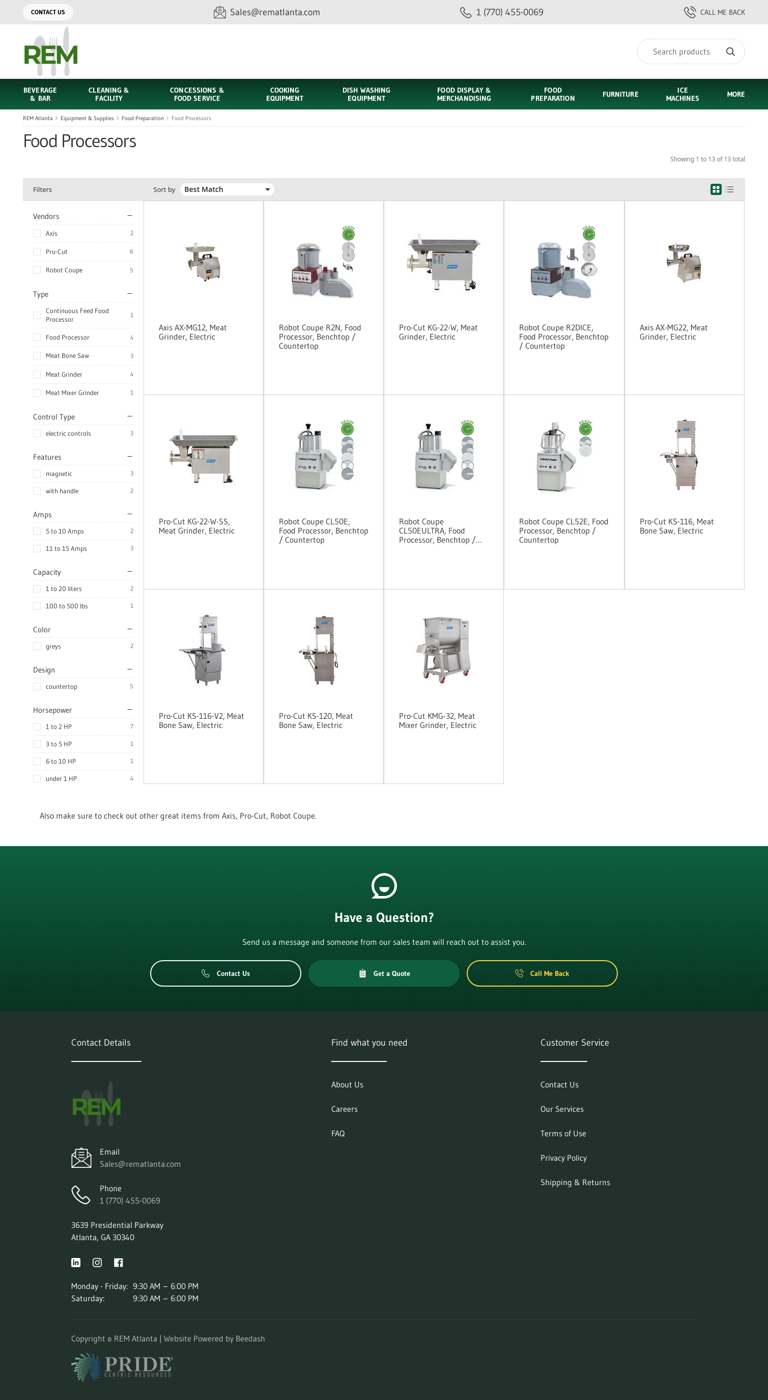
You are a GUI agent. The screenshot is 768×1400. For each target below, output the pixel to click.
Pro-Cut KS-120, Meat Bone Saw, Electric (316, 720)
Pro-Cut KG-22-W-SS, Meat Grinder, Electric (197, 526)
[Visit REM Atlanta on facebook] (118, 1261)
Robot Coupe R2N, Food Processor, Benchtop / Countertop (320, 336)
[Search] (691, 51)
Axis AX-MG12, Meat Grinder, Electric (193, 332)
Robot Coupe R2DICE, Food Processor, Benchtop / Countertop (564, 336)
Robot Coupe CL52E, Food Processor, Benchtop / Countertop (564, 530)
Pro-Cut (57, 251)
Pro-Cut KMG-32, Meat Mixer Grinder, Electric (437, 720)
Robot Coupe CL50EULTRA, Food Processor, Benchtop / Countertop (437, 530)
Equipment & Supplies (87, 118)
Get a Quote (384, 973)
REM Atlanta (38, 118)
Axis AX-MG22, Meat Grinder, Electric (674, 332)
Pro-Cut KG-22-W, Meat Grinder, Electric (438, 332)
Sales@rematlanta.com (140, 1164)
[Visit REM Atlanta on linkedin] (75, 1261)
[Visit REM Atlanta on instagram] (97, 1261)
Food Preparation (143, 118)
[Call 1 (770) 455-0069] (502, 12)
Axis (52, 233)
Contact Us (48, 12)
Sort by (165, 189)
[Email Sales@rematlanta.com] (267, 12)
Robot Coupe (64, 270)
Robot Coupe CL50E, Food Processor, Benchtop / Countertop (323, 530)
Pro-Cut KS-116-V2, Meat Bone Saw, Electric (201, 720)
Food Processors (191, 118)
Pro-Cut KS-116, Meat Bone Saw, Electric (677, 526)
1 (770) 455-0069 (130, 1200)
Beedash (250, 1338)
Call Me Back (714, 12)
